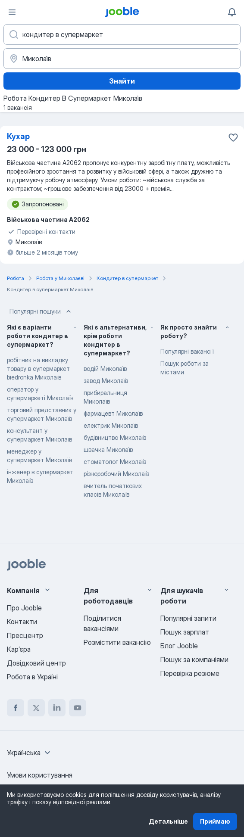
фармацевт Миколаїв (113, 413)
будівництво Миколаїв (115, 437)
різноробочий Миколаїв (116, 473)
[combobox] (30, 752)
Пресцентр (25, 635)
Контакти (22, 621)
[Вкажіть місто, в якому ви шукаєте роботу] (122, 58)
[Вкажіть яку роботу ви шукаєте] (122, 34)
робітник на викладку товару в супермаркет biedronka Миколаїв (38, 368)
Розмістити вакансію (117, 642)
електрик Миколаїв (111, 425)
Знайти (122, 81)
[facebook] (15, 707)
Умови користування (39, 775)
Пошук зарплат (184, 632)
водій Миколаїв (105, 368)
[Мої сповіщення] (232, 12)
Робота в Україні (32, 676)
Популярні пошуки (41, 311)
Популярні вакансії (186, 351)
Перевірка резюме (189, 673)
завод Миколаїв (106, 380)
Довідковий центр (36, 663)
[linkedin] (57, 707)
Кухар (18, 136)
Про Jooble (24, 608)
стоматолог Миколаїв (115, 461)
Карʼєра (19, 649)
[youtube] (77, 707)
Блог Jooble (179, 645)
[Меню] (12, 12)
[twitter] (36, 707)
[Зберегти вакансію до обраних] (233, 137)
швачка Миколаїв (108, 449)
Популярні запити (188, 618)
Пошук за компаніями (194, 659)
